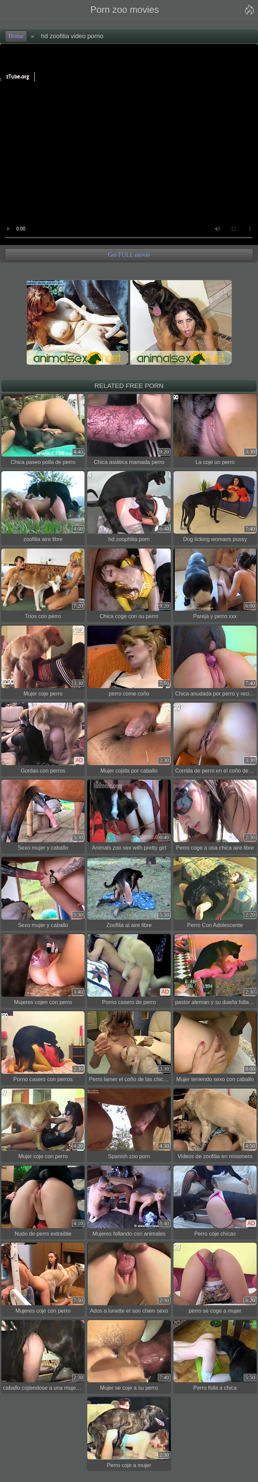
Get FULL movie (129, 254)
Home (16, 36)
